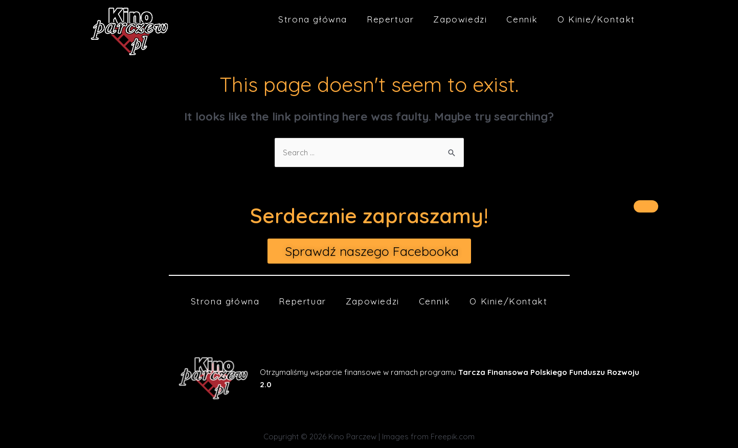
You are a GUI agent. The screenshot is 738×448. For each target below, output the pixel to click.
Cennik (522, 19)
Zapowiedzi (460, 19)
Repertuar (390, 19)
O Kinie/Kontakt (596, 19)
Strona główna (312, 19)
